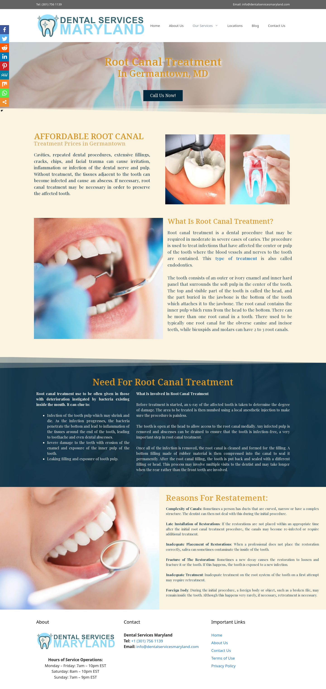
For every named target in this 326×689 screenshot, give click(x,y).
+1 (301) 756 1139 (147, 641)
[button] (163, 95)
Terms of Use (223, 658)
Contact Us (276, 25)
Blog (255, 25)
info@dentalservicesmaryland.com (266, 4)
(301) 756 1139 (52, 4)
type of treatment (236, 258)
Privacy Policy (223, 665)
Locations (234, 25)
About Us (176, 25)
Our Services (208, 25)
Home (155, 25)
